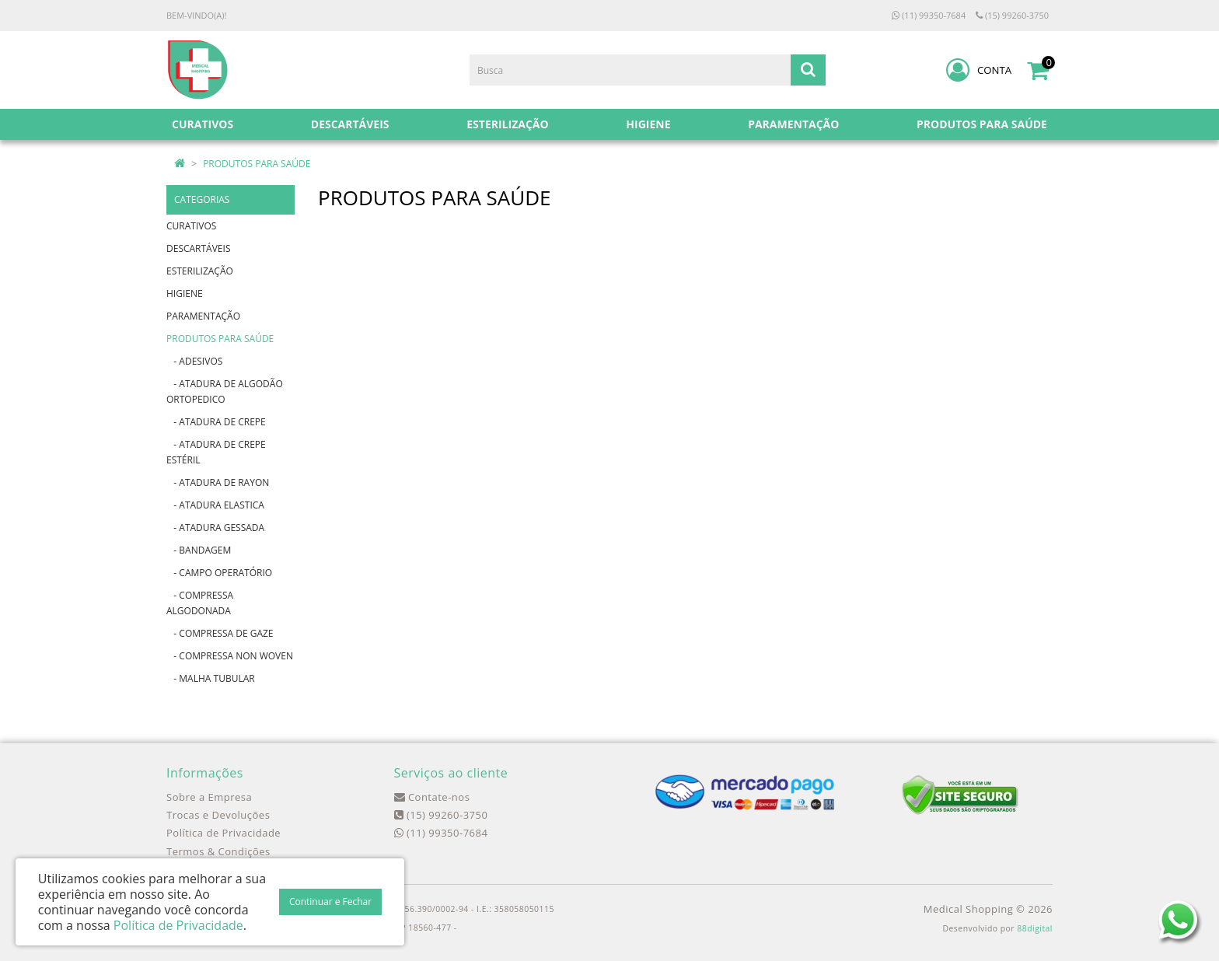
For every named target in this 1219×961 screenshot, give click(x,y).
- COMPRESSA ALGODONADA (199, 603)
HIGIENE (184, 293)
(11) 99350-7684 (929, 15)
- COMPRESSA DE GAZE (220, 633)
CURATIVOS (191, 225)
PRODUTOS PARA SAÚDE (256, 163)
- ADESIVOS (194, 361)
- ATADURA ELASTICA (215, 505)
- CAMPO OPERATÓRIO (219, 572)
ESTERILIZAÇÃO (199, 271)
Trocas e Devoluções (218, 815)
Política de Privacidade (223, 833)
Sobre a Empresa (209, 797)
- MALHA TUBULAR (210, 678)
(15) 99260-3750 (1012, 15)
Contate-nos (432, 797)
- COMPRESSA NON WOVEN (229, 655)
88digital (1035, 928)
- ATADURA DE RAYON (217, 482)
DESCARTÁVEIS (198, 248)
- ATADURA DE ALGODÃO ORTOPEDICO (224, 391)
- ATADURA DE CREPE (216, 421)
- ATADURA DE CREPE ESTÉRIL (216, 452)
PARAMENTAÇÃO (203, 316)
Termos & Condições (218, 851)
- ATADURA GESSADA (215, 527)
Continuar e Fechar (330, 901)
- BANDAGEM (198, 550)
